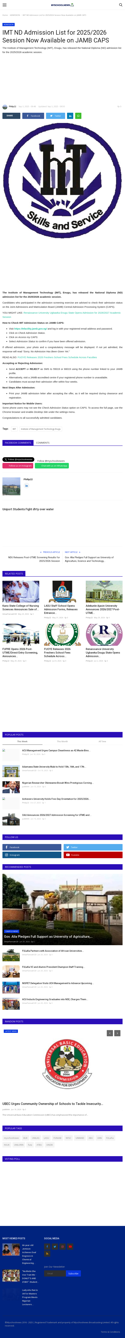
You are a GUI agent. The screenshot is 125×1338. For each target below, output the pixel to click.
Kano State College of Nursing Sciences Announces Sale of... (20, 607)
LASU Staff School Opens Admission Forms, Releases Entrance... (61, 609)
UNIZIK (49, 1144)
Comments (43, 442)
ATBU (39, 1144)
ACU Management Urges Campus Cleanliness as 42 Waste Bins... (56, 750)
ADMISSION (15, 15)
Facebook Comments (18, 442)
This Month (62, 741)
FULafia (110, 1137)
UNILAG (35, 1137)
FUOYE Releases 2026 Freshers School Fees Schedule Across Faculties (57, 357)
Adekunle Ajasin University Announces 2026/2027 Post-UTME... (103, 609)
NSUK (7, 1144)
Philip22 (9, 107)
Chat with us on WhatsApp (54, 465)
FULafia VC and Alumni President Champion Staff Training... (53, 967)
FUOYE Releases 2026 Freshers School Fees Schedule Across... (57, 653)
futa (30, 1144)
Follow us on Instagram (20, 465)
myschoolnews (11, 1137)
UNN (99, 1137)
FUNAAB (57, 1137)
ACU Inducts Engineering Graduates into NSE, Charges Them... (55, 999)
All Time (102, 741)
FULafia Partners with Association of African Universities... (53, 951)
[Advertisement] (62, 79)
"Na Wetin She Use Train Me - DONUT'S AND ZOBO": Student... (30, 1276)
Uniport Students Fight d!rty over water (28, 509)
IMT (14, 429)
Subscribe (73, 1273)
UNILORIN (18, 1144)
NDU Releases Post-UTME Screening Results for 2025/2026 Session (34, 559)
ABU (91, 1137)
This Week (22, 741)
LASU (46, 1137)
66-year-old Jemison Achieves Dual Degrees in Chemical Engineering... (29, 1254)
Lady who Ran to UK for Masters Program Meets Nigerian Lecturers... (30, 1297)
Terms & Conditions (110, 1331)
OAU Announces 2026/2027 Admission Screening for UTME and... (56, 815)
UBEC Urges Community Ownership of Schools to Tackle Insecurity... (52, 1104)
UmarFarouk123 (9, 614)
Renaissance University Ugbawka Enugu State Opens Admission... (103, 653)
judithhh (25, 786)
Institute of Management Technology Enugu (41, 429)
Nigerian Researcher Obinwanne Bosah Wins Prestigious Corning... (58, 783)
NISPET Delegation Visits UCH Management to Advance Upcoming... (58, 983)
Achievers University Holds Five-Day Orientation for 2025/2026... (56, 799)
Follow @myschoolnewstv (51, 460)
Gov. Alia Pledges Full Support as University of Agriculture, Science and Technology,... (89, 559)
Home (5, 15)
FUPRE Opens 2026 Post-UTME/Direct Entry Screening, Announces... (20, 653)
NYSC (68, 1137)
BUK (25, 1137)
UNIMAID (80, 1137)
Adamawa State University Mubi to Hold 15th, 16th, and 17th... (54, 766)
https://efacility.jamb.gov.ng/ (30, 328)
